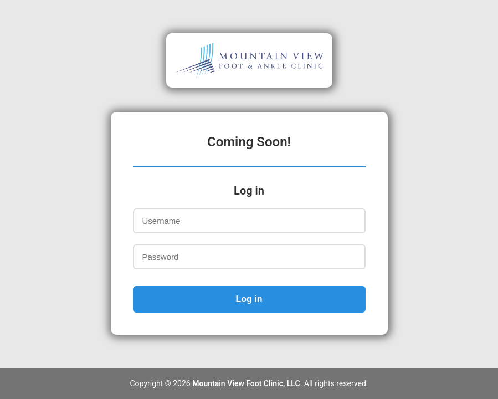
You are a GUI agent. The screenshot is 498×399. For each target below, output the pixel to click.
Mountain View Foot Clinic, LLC (246, 383)
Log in (249, 299)
